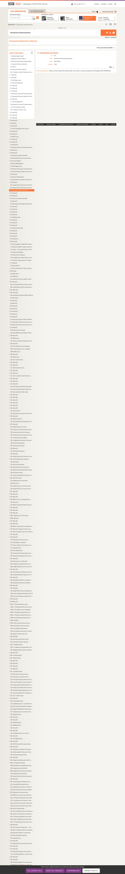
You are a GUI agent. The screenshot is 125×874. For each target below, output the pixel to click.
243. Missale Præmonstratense (18, 754)
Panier (95, 11)
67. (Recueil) (13, 236)
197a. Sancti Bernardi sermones (18, 628)
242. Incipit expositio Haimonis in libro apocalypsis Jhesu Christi (21, 752)
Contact (110, 4)
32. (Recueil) (13, 142)
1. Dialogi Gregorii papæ (17, 56)
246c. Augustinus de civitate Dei (18, 768)
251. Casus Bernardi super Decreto (19, 784)
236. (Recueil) (14, 736)
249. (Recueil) (14, 779)
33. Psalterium (14, 144)
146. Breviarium (14, 462)
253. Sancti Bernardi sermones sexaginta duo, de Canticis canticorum (21, 789)
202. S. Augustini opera (16, 644)
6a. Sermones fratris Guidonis (18, 69)
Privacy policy (91, 870)
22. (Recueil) (13, 115)
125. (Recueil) (14, 405)
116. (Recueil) (14, 381)
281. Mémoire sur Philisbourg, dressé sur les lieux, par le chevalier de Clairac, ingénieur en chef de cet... (21, 865)
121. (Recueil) (14, 394)
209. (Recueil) (14, 663)
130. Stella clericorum (16, 419)
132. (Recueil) (14, 424)
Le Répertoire (37, 11)
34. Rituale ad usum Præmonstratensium (21, 147)
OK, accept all (35, 870)
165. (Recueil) (14, 513)
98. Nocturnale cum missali (17, 330)
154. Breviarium (14, 483)
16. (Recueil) (13, 99)
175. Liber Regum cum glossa (18, 542)
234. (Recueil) (14, 730)
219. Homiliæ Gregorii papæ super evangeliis (21, 690)
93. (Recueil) (13, 316)
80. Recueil (13, 271)
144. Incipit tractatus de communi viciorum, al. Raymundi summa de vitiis (21, 456)
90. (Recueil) (13, 308)
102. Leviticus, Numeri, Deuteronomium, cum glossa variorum (21, 341)
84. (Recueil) (13, 282)
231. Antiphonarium (15, 722)
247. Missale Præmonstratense (18, 773)
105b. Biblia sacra (15, 351)
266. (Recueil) (14, 824)
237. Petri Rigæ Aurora (16, 738)
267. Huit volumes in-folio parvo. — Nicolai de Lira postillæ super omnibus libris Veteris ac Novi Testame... (21, 827)
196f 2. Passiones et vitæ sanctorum (19, 626)
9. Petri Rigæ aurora (15, 80)
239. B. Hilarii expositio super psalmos (20, 744)
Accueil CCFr (11, 24)
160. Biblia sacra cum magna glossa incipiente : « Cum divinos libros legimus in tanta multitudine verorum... (21, 499)
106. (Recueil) (14, 354)
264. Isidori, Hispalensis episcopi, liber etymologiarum (21, 819)
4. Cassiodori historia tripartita (18, 64)
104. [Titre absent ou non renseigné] (20, 346)
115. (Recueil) (14, 378)
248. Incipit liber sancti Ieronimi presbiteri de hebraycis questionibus (21, 776)
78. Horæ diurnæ (14, 265)
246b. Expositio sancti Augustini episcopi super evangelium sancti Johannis (21, 765)
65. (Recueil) (13, 230)
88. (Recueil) (13, 303)
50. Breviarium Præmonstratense (19, 190)
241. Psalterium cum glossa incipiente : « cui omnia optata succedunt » (21, 749)
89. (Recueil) (13, 306)
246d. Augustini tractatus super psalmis (21, 771)
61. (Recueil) (13, 220)
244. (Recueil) (14, 757)
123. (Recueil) (14, 400)
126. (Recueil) (14, 408)
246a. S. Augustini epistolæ (17, 763)
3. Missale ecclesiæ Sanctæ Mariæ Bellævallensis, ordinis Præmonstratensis (21, 61)
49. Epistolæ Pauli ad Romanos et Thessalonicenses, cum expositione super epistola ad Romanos (21, 187)
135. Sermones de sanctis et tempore (20, 432)
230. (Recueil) (14, 720)
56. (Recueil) (13, 206)
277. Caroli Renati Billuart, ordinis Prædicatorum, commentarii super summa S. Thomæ (21, 854)
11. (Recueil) (13, 85)
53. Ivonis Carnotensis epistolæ (18, 198)
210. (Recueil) (14, 666)
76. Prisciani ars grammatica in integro (20, 260)
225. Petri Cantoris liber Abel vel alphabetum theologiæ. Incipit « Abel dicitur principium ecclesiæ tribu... (21, 706)
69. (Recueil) (13, 241)
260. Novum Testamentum (17, 808)
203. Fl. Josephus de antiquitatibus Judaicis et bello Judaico (21, 647)
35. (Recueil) (13, 150)
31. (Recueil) (13, 139)
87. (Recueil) (13, 300)
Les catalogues (18, 11)
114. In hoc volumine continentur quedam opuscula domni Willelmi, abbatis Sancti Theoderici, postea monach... (21, 376)
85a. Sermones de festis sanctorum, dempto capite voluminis (21, 284)
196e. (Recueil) (14, 620)
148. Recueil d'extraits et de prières (19, 467)
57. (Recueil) (13, 209)
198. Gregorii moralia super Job (18, 634)
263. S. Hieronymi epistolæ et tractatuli (20, 816)
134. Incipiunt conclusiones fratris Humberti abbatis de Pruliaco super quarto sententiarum (21, 429)
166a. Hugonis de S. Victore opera (19, 515)
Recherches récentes (109, 11)
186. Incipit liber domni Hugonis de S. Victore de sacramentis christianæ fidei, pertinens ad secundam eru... (21, 574)
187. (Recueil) (14, 577)
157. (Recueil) (14, 491)
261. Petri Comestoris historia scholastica (21, 811)
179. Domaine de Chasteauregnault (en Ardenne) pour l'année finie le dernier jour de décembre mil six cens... (21, 553)
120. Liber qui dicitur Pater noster (19, 392)
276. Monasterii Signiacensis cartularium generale (21, 851)
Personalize (74, 870)
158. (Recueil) (14, 494)
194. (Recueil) (14, 601)
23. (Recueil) (13, 118)
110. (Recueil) (14, 365)
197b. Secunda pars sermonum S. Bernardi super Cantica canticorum (21, 631)
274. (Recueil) (14, 846)
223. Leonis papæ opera (16, 701)
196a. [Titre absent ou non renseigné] (20, 609)
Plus (110, 67)
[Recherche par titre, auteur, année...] (20, 17)
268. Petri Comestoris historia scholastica (21, 830)
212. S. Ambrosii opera (16, 671)
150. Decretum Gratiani (16, 472)
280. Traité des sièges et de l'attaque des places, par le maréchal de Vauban (21, 862)
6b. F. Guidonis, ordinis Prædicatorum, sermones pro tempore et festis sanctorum (21, 72)
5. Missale (13, 67)
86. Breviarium (14, 298)
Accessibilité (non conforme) (66, 124)
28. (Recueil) (13, 131)
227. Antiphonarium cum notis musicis (20, 711)
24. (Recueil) (13, 120)
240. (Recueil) (14, 746)
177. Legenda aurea (15, 548)
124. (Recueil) (14, 402)
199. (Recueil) (14, 636)
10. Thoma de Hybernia (16, 83)
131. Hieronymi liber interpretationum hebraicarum (21, 421)
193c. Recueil (13, 599)
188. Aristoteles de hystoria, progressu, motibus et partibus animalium (21, 580)
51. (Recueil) (13, 193)
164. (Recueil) (14, 510)
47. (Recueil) (13, 182)
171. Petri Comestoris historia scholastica (21, 531)
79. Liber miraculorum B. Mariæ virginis (21, 268)
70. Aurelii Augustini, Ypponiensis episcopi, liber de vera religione (21, 244)
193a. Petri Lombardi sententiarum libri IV (21, 593)
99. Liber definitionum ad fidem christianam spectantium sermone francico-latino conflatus (21, 333)
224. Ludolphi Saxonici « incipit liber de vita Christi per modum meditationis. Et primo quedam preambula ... (21, 703)
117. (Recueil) (14, 384)
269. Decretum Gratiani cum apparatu (20, 832)
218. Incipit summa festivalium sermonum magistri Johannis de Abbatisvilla (21, 687)
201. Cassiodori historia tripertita (19, 642)
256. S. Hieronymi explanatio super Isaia (21, 797)
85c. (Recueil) (14, 290)
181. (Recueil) (14, 558)
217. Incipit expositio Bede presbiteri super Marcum (21, 685)
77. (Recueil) (13, 263)
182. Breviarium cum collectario (19, 561)
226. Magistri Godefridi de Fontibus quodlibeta (21, 709)
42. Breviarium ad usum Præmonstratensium (21, 169)
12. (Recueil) (13, 88)
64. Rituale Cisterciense (16, 228)
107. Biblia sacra (14, 357)
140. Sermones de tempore (17, 445)
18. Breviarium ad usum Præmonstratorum (21, 104)
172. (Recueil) (14, 534)
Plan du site (41, 124)
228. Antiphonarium (15, 714)
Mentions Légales (51, 124)
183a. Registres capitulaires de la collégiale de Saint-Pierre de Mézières (21, 564)
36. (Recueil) (13, 153)
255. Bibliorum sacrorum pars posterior (20, 795)
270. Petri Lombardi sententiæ (18, 835)
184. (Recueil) (14, 569)
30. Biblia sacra (14, 136)
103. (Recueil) (14, 343)
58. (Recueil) (13, 212)
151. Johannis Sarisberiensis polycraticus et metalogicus (21, 475)
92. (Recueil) (13, 314)
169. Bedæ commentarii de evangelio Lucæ (21, 526)
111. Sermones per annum (17, 368)
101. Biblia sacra (14, 338)
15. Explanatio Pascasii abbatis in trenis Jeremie (21, 96)
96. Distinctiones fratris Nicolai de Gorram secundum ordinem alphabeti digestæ (21, 325)
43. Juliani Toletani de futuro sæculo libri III (21, 171)
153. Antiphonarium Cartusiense (19, 480)
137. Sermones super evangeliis (18, 437)
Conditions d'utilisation (82, 124)
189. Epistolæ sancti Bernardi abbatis (20, 583)
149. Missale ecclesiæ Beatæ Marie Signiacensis (21, 470)
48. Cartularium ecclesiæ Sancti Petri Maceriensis (21, 185)
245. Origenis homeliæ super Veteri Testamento (21, 760)
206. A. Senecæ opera (16, 655)
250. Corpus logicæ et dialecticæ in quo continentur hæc (21, 781)
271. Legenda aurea (15, 838)
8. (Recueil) (13, 77)
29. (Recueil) (13, 134)
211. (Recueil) (14, 669)
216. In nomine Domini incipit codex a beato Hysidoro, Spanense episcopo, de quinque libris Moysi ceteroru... (21, 682)
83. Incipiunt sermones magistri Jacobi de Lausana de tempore (21, 279)
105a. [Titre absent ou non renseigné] (20, 349)
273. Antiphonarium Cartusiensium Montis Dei (21, 843)
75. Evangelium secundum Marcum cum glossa (21, 257)
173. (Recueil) (14, 537)
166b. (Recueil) (14, 518)
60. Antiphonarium (15, 217)
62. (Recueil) (13, 222)
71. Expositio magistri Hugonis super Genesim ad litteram (21, 247)
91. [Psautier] (14, 311)
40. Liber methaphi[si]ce (16, 163)
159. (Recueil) (14, 497)
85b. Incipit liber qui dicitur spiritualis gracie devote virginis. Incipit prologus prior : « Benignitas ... (21, 287)
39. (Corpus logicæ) (15, 161)
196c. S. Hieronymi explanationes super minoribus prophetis (21, 615)
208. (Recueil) (14, 660)
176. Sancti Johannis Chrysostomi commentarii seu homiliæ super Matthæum (21, 545)
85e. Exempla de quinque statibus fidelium (21, 295)
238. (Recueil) (14, 741)
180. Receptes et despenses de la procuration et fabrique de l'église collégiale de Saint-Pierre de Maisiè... (21, 556)
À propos (96, 4)
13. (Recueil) (13, 91)
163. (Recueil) (14, 507)
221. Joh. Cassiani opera (16, 695)
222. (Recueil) (14, 698)
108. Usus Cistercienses (16, 359)
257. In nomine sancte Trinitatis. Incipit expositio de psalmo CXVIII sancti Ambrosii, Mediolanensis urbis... (21, 800)
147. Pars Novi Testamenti (17, 464)
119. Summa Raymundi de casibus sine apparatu (21, 389)
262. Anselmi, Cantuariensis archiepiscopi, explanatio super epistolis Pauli (21, 814)
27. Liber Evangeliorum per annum (19, 128)
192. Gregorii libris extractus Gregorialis (21, 591)
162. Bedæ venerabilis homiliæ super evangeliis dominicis (21, 505)
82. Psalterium (14, 276)
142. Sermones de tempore (17, 451)
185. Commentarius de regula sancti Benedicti (21, 572)
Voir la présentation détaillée (105, 47)
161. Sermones (14, 502)
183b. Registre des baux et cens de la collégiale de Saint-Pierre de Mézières (21, 566)
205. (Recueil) (14, 652)
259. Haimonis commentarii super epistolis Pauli (21, 806)
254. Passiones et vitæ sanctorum (19, 792)
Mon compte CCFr (80, 4)
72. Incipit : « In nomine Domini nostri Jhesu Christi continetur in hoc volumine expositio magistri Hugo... (21, 249)
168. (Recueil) (14, 523)
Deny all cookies (54, 870)
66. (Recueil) (13, 233)
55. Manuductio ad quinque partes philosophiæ (21, 204)
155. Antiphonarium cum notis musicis (20, 486)
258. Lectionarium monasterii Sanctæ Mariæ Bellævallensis (21, 803)
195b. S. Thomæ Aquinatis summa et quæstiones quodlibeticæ (21, 607)
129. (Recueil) (14, 416)
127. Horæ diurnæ (15, 411)
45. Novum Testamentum (17, 177)
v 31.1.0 (113, 124)
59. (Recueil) (13, 214)
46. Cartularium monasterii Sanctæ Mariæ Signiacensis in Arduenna (21, 179)
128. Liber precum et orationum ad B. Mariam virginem (21, 413)
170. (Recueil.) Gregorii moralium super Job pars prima (21, 529)
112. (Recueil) (14, 370)
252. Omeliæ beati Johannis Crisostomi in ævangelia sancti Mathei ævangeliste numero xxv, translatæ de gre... (21, 787)
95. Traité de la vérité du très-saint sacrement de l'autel (21, 322)
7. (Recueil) (13, 75)
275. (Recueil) (14, 849)
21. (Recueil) (13, 112)
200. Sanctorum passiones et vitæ (19, 639)
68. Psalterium (14, 239)
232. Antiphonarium (15, 725)
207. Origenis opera (15, 658)
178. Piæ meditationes (16, 550)
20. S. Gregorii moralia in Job (18, 110)
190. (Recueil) (14, 585)
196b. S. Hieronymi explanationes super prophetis (21, 612)
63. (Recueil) (13, 225)
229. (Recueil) (14, 717)
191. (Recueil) (14, 588)
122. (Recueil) (14, 397)
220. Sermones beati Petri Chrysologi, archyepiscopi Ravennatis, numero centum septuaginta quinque (21, 693)
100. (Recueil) (14, 335)
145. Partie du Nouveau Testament (19, 459)
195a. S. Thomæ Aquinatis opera (19, 604)
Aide (115, 4)
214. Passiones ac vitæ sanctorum (19, 677)
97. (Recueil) (13, 327)
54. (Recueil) (13, 201)
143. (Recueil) (14, 454)
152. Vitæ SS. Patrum (16, 478)
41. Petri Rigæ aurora (16, 166)
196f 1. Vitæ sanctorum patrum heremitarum (21, 623)
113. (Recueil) (14, 373)
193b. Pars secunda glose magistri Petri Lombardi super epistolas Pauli (21, 596)
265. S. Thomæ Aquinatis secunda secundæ (21, 822)
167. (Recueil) (14, 521)
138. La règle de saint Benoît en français (21, 440)
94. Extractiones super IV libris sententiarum (21, 319)
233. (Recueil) (14, 728)
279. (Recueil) (14, 859)
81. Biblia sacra (14, 273)
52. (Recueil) (13, 196)
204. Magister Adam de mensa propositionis (21, 650)
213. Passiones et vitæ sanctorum (19, 674)
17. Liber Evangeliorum (16, 101)
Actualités (103, 4)
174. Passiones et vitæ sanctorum (19, 540)
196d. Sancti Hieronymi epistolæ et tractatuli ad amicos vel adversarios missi (21, 617)
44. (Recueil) (13, 174)
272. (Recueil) (14, 840)
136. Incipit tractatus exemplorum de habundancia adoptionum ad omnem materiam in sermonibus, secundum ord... (21, 435)
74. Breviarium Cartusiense (17, 255)
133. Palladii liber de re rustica (18, 427)
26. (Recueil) (13, 126)
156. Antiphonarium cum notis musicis (20, 488)
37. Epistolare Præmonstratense (19, 155)
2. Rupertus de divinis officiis (18, 58)
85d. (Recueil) (14, 292)
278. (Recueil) (14, 857)
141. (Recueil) (14, 448)
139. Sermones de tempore (17, 443)
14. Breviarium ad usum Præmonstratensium (21, 93)
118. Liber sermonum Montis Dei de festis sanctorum (21, 386)
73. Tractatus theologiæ (16, 252)
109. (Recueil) (14, 362)
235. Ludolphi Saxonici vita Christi (19, 733)
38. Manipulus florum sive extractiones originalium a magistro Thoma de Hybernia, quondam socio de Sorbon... (21, 158)
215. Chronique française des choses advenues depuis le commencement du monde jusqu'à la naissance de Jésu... (21, 679)
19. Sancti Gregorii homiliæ (17, 107)
